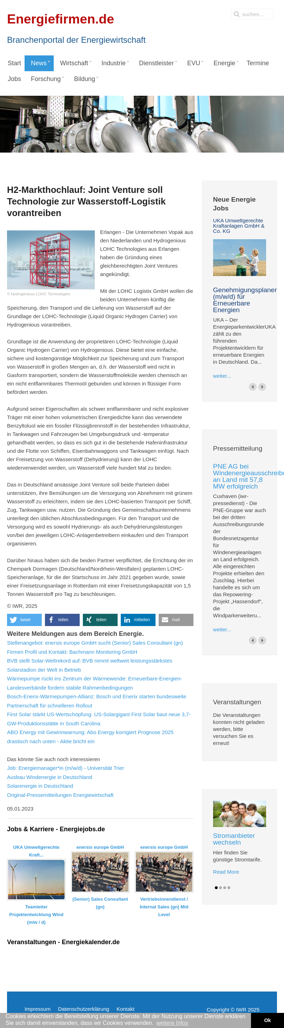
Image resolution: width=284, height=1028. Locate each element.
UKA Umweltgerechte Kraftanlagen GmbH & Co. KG (239, 225)
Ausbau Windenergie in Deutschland (49, 777)
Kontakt (125, 1009)
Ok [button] (267, 1020)
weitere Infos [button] (172, 1023)
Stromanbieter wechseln (234, 839)
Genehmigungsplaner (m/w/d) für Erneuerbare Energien (245, 300)
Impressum (38, 1009)
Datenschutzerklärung (83, 1009)
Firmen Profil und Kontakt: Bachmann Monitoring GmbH (72, 652)
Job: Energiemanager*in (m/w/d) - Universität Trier (65, 768)
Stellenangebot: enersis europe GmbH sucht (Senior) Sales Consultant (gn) (95, 643)
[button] (24, 620)
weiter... (222, 376)
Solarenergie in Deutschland (40, 786)
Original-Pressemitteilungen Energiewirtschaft (60, 795)
